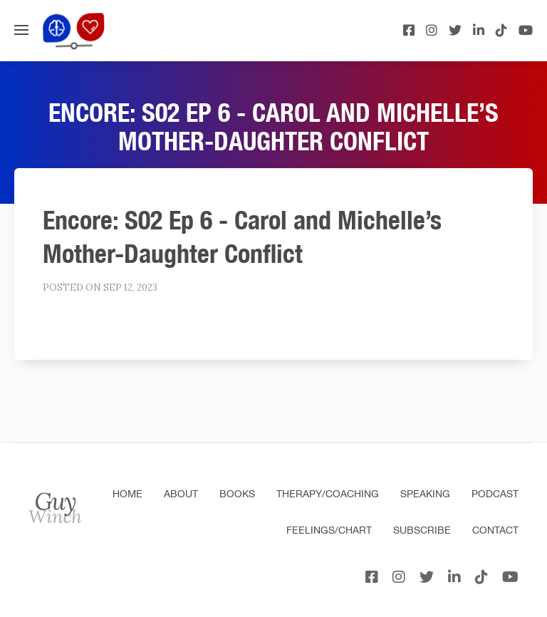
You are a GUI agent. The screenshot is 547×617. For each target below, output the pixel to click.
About (181, 493)
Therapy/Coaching (327, 493)
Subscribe (422, 530)
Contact (495, 530)
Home (127, 493)
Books (237, 493)
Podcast (495, 493)
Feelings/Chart (329, 530)
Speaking (425, 493)
